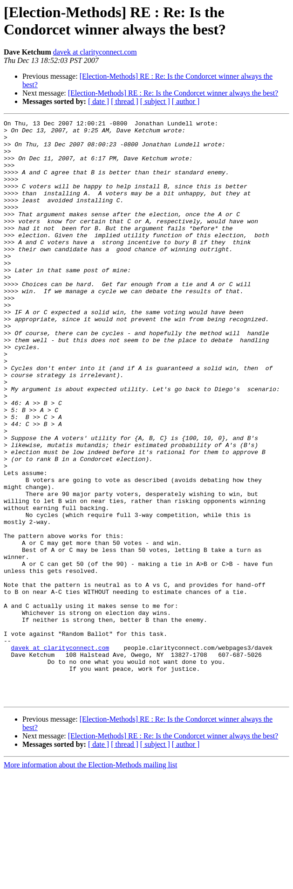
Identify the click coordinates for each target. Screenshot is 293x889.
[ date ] (98, 101)
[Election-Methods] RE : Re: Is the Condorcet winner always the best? (173, 93)
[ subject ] (155, 101)
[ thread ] (124, 101)
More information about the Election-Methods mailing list (90, 881)
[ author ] (186, 101)
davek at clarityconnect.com (95, 52)
